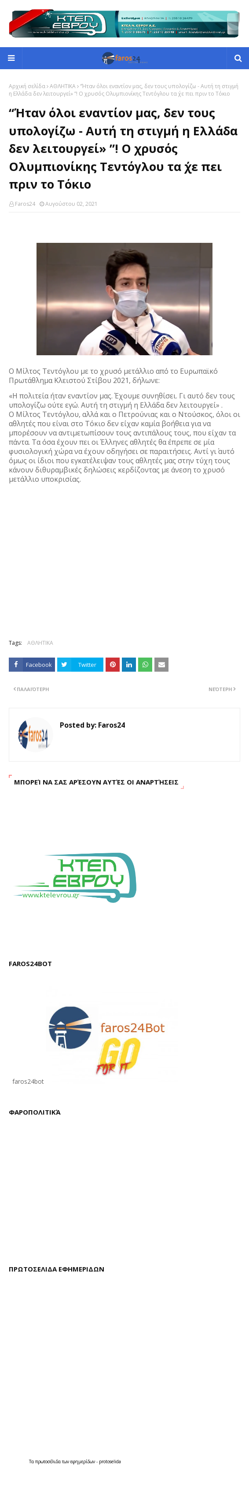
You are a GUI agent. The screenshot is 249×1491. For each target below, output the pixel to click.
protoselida (110, 1461)
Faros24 (25, 204)
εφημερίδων (83, 1461)
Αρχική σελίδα (27, 86)
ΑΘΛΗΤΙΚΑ (63, 86)
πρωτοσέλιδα (48, 1461)
